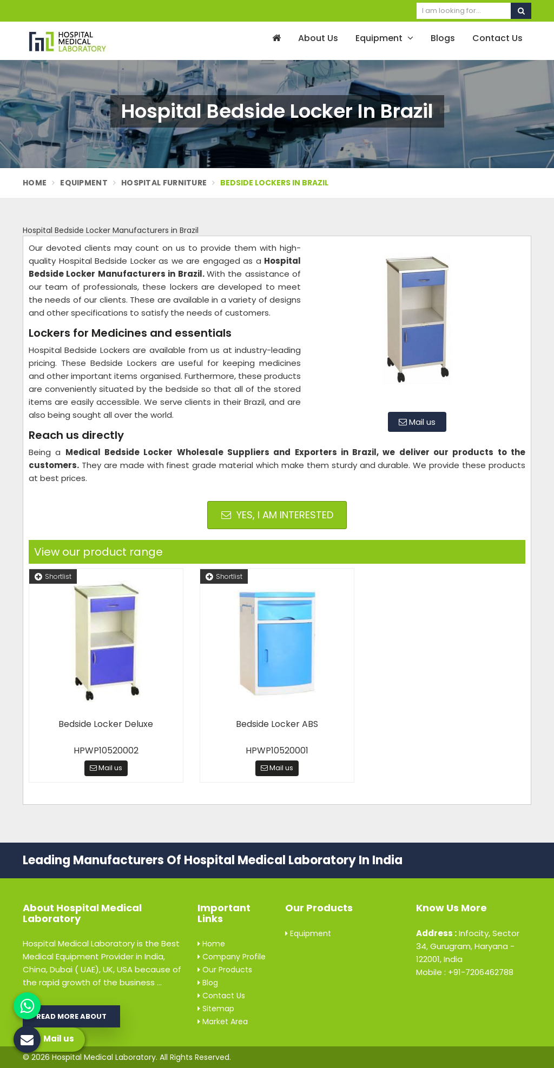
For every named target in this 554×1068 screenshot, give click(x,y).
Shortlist (53, 576)
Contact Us (497, 38)
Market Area (222, 1021)
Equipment (384, 38)
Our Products (224, 969)
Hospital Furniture (164, 182)
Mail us (417, 422)
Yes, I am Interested (277, 515)
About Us (318, 38)
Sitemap (215, 1008)
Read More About (71, 1016)
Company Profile (231, 956)
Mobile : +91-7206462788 (464, 972)
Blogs (443, 38)
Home (35, 182)
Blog (207, 982)
